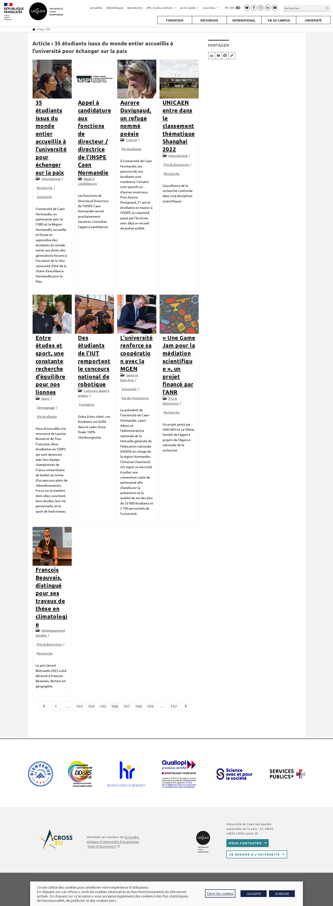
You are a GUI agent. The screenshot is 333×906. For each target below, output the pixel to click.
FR (226, 7)
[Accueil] (34, 29)
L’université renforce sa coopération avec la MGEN (136, 353)
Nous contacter (245, 843)
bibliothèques (114, 7)
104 (91, 706)
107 (126, 706)
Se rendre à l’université (254, 854)
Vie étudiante (131, 149)
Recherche (44, 188)
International (51, 178)
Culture (131, 140)
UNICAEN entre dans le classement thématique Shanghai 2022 (179, 126)
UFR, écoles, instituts (161, 7)
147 (173, 706)
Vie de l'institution (135, 398)
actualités (96, 7)
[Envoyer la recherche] (327, 8)
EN (232, 7)
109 (150, 706)
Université (44, 197)
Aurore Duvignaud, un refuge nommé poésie (135, 118)
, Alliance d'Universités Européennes (113, 841)
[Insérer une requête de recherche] (307, 8)
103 (79, 706)
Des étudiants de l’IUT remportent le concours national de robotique (94, 361)
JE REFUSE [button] (282, 894)
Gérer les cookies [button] (220, 893)
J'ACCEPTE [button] (253, 894)
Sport (45, 398)
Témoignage (46, 407)
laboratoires (134, 7)
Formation (86, 404)
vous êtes (211, 7)
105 (102, 706)
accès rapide (189, 7)
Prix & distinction (176, 164)
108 (138, 706)
